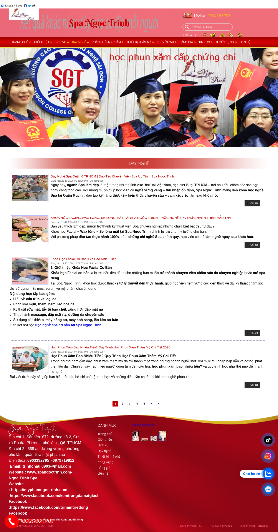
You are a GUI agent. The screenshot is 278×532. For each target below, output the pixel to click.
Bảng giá (186, 42)
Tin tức (204, 42)
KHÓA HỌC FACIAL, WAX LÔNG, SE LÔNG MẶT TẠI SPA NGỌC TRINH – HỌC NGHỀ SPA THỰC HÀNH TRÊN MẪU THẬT (142, 217)
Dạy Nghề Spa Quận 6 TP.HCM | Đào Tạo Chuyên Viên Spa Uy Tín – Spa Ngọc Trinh (112, 176)
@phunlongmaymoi (143, 424)
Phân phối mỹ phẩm (106, 42)
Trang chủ (20, 42)
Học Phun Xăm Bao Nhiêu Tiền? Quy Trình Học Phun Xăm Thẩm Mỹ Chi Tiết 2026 (110, 347)
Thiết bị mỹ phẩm (110, 456)
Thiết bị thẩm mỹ (138, 42)
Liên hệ (245, 42)
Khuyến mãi (165, 42)
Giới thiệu (41, 42)
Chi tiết (254, 203)
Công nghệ (105, 462)
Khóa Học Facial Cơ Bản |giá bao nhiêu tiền (83, 259)
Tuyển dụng (224, 42)
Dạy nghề (79, 42)
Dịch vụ (60, 42)
